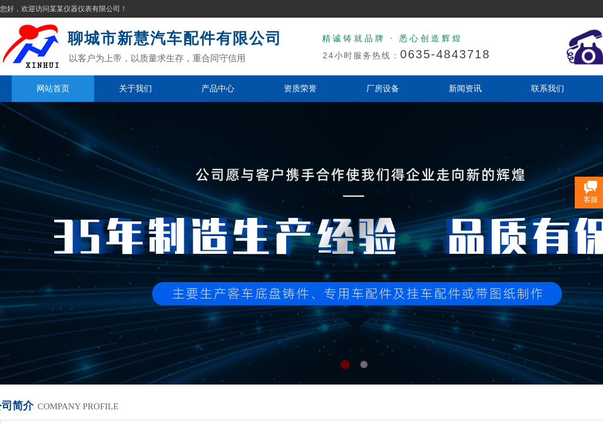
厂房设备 (382, 88)
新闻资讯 (465, 88)
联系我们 (547, 88)
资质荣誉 (300, 88)
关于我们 (135, 88)
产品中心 (217, 88)
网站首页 (53, 88)
